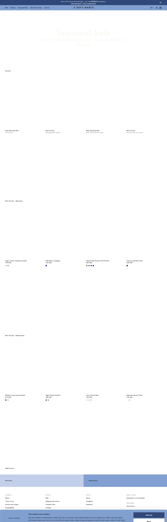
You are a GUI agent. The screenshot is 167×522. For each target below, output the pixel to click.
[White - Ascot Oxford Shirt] (91, 400)
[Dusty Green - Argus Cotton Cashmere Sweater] (8, 265)
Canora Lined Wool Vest (135, 261)
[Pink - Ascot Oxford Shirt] (89, 400)
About (7, 498)
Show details (33, 518)
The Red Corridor (36, 8)
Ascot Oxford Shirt (92, 395)
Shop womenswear (89, 3)
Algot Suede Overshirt (53, 395)
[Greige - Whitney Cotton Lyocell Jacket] (8, 400)
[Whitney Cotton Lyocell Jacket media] (22, 366)
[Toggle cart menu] (160, 8)
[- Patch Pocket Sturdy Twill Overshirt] (93, 265)
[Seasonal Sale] (83, 37)
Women (13, 8)
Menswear (8, 481)
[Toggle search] (157, 8)
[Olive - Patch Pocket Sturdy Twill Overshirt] (86, 265)
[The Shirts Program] (83, 300)
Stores (88, 498)
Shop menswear (76, 3)
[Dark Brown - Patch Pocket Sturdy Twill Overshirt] (91, 265)
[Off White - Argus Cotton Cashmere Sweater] (6, 265)
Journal (46, 8)
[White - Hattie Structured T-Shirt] (129, 400)
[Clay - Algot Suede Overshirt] (48, 400)
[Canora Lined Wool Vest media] (144, 232)
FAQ (47, 498)
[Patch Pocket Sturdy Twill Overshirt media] (103, 232)
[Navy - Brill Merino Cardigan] (46, 265)
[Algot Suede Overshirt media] (63, 366)
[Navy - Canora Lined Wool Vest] (127, 265)
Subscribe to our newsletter (136, 498)
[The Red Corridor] (83, 166)
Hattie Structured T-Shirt (134, 395)
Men (6, 8)
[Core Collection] (83, 435)
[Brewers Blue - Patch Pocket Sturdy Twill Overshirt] (89, 265)
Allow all (149, 504)
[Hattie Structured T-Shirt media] (144, 366)
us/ (151, 8)
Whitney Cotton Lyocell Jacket (15, 395)
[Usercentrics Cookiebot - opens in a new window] (14, 517)
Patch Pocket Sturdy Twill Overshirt (97, 261)
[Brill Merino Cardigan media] (63, 232)
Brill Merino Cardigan (53, 261)
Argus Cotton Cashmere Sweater (16, 261)
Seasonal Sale (23, 8)
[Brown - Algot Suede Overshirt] (46, 400)
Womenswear (93, 481)
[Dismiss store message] (160, 2)
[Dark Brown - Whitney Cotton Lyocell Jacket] (6, 400)
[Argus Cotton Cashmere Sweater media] (22, 232)
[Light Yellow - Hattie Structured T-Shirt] (127, 400)
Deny (149, 510)
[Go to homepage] (84, 8)
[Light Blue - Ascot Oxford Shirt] (86, 400)
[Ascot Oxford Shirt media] (103, 366)
